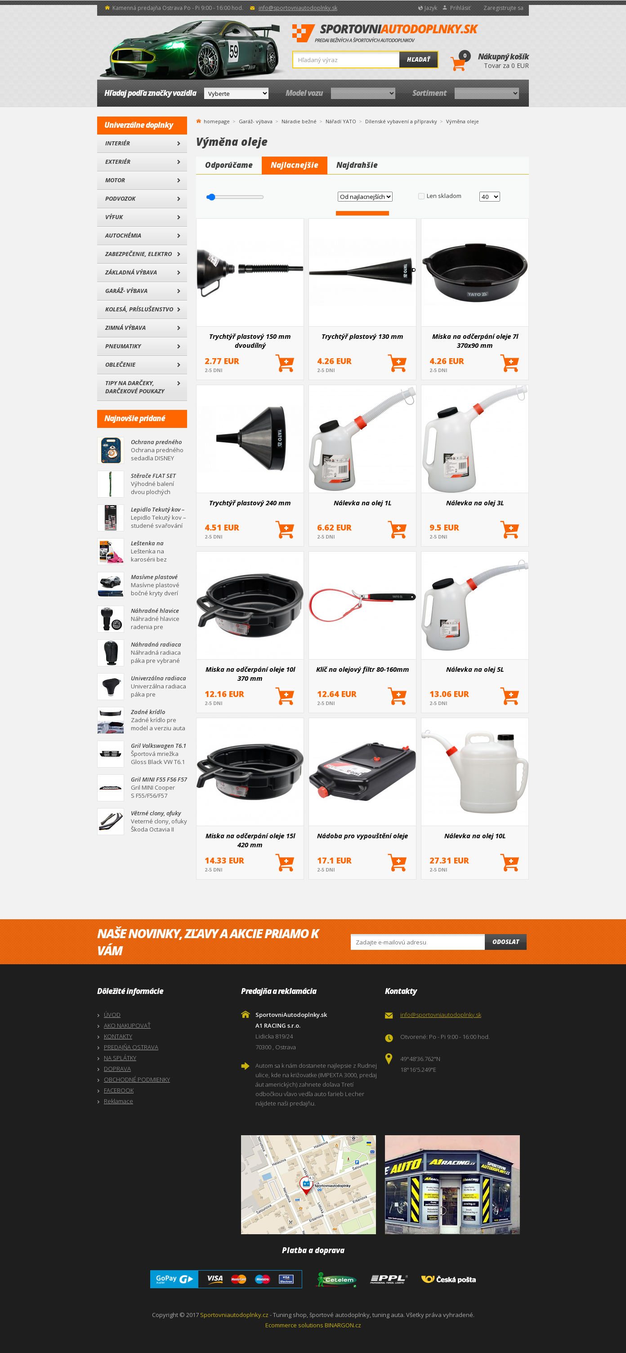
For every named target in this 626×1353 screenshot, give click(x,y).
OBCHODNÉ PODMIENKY (137, 1079)
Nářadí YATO (341, 121)
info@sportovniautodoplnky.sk (298, 8)
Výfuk (114, 217)
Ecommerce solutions (294, 1325)
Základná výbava (131, 272)
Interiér (117, 143)
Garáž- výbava (126, 291)
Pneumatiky (123, 346)
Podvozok (120, 198)
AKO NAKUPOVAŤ (127, 1025)
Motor (115, 180)
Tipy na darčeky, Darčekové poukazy (134, 387)
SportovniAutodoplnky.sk (385, 33)
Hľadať (418, 59)
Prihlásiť (460, 8)
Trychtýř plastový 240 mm (250, 502)
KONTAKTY (118, 1036)
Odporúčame (229, 165)
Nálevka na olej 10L (475, 835)
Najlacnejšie (294, 165)
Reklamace (118, 1101)
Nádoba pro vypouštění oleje (362, 835)
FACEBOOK (119, 1090)
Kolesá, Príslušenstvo (139, 309)
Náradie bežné (299, 121)
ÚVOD (112, 1015)
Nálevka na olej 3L (475, 502)
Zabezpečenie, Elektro (138, 254)
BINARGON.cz (343, 1325)
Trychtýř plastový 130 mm (362, 336)
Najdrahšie (357, 165)
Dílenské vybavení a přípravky (401, 121)
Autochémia (123, 235)
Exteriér (117, 161)
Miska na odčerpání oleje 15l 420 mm (250, 840)
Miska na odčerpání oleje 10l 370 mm (250, 674)
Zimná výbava (125, 328)
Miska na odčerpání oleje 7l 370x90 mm (475, 341)
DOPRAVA (117, 1069)
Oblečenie (120, 364)
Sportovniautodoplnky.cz (234, 1315)
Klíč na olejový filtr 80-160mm (362, 669)
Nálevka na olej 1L (363, 502)
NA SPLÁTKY (120, 1058)
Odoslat (505, 942)
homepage (217, 120)
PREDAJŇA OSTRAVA (131, 1047)
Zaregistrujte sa (503, 8)
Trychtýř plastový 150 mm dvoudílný (250, 341)
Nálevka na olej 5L (475, 669)
